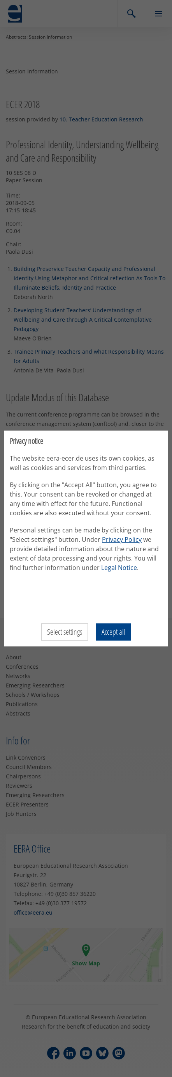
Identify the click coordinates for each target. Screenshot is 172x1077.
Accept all (113, 632)
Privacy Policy (122, 539)
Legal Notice (119, 567)
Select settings (64, 632)
